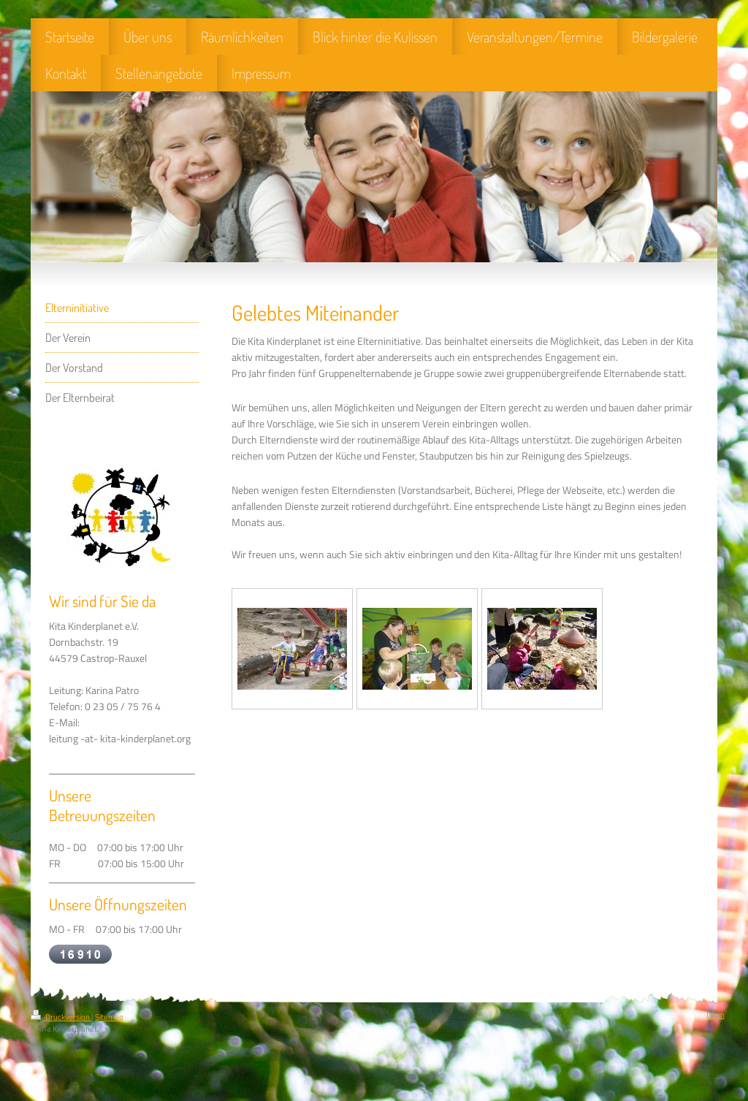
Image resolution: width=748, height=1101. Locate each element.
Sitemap (109, 1017)
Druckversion (61, 1017)
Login (715, 1015)
